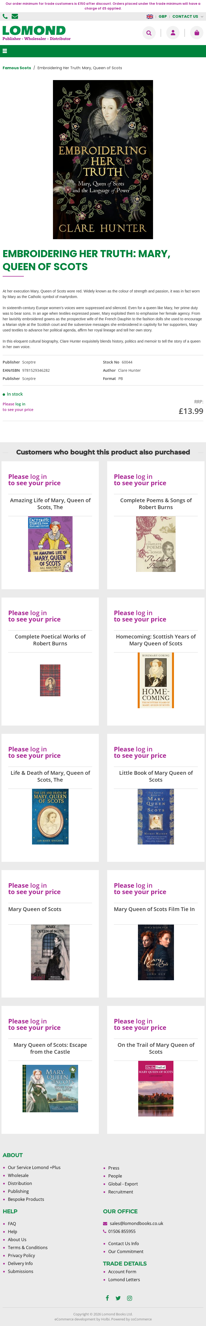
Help (12, 1232)
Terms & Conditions (28, 1247)
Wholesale (18, 1175)
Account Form (122, 1272)
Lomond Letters (124, 1280)
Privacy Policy (21, 1255)
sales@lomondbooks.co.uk (136, 1223)
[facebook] (107, 1298)
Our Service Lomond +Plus (34, 1167)
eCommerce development (75, 1319)
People (115, 1176)
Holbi (105, 1319)
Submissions (20, 1271)
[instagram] (129, 1298)
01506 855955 (6, 16)
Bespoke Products (26, 1199)
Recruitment (120, 1192)
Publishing (18, 1191)
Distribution (20, 1183)
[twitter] (118, 1298)
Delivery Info (20, 1263)
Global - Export (123, 1184)
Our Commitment (126, 1251)
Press (113, 1168)
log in (20, 403)
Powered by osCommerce (131, 1319)
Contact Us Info (123, 1243)
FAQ (12, 1224)
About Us (17, 1239)
